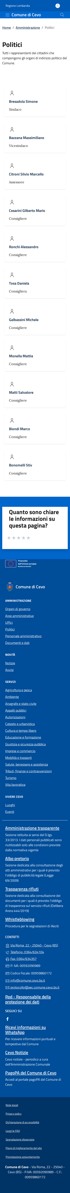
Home (6, 27)
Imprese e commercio (20, 750)
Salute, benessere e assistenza (26, 764)
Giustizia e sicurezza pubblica (25, 744)
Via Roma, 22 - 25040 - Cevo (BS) (35, 945)
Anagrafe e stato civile (20, 703)
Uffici (9, 622)
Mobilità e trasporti (18, 757)
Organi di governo (17, 608)
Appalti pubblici (15, 710)
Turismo (10, 777)
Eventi (9, 811)
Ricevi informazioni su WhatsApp (25, 1029)
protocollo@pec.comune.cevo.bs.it (32, 987)
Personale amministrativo (23, 636)
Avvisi (9, 669)
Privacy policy (13, 1114)
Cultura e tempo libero (20, 730)
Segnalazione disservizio (20, 1139)
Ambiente (12, 696)
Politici (10, 629)
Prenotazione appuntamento (23, 1157)
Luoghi (10, 804)
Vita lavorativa (15, 784)
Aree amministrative (19, 615)
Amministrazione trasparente (32, 828)
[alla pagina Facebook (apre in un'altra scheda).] (7, 1018)
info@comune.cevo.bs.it (25, 980)
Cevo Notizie (16, 1052)
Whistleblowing (19, 919)
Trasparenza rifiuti (22, 889)
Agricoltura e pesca (18, 690)
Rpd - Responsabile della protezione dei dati (28, 999)
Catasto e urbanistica (20, 723)
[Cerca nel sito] (62, 15)
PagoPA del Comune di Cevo (30, 1072)
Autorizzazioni (15, 717)
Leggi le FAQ (13, 1131)
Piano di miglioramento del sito (24, 1148)
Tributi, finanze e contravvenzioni (28, 771)
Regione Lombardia (18, 6)
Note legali (12, 1105)
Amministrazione (28, 27)
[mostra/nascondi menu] (7, 15)
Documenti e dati (17, 642)
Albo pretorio (17, 858)
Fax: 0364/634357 (21, 958)
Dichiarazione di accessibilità (22, 1122)
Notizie (10, 663)
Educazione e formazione (23, 737)
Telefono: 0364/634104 (24, 952)
